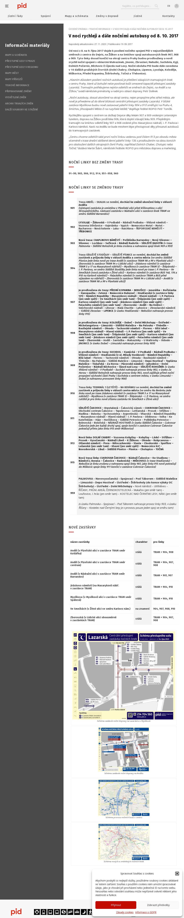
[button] (177, 873)
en (168, 5)
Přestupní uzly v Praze (20, 61)
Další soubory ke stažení (21, 109)
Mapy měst (12, 73)
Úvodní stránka (78, 28)
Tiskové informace (99, 28)
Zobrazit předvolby (158, 905)
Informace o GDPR (145, 912)
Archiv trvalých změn (19, 103)
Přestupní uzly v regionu (21, 67)
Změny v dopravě (107, 16)
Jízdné (138, 16)
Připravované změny (18, 91)
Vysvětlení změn (15, 97)
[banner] (32, 6)
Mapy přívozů (13, 79)
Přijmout (116, 905)
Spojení (46, 16)
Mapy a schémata (76, 16)
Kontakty (168, 16)
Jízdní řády (15, 16)
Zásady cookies (125, 912)
